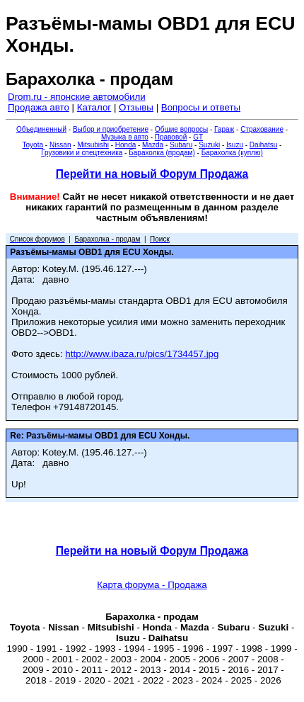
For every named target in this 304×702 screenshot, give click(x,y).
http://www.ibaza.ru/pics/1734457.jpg (141, 354)
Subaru (181, 145)
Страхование (261, 129)
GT (198, 137)
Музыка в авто (124, 137)
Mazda (152, 145)
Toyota (33, 145)
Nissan (60, 145)
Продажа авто (38, 107)
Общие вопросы (181, 129)
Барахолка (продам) (162, 153)
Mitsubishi (92, 145)
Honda (125, 145)
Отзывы (136, 107)
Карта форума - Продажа (152, 584)
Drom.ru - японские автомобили (77, 96)
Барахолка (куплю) (232, 153)
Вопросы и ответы (200, 107)
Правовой (171, 137)
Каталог (94, 107)
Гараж (224, 129)
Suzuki (209, 145)
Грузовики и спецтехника (81, 153)
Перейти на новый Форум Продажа (152, 174)
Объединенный (41, 129)
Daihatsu (263, 145)
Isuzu (234, 145)
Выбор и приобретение (110, 129)
